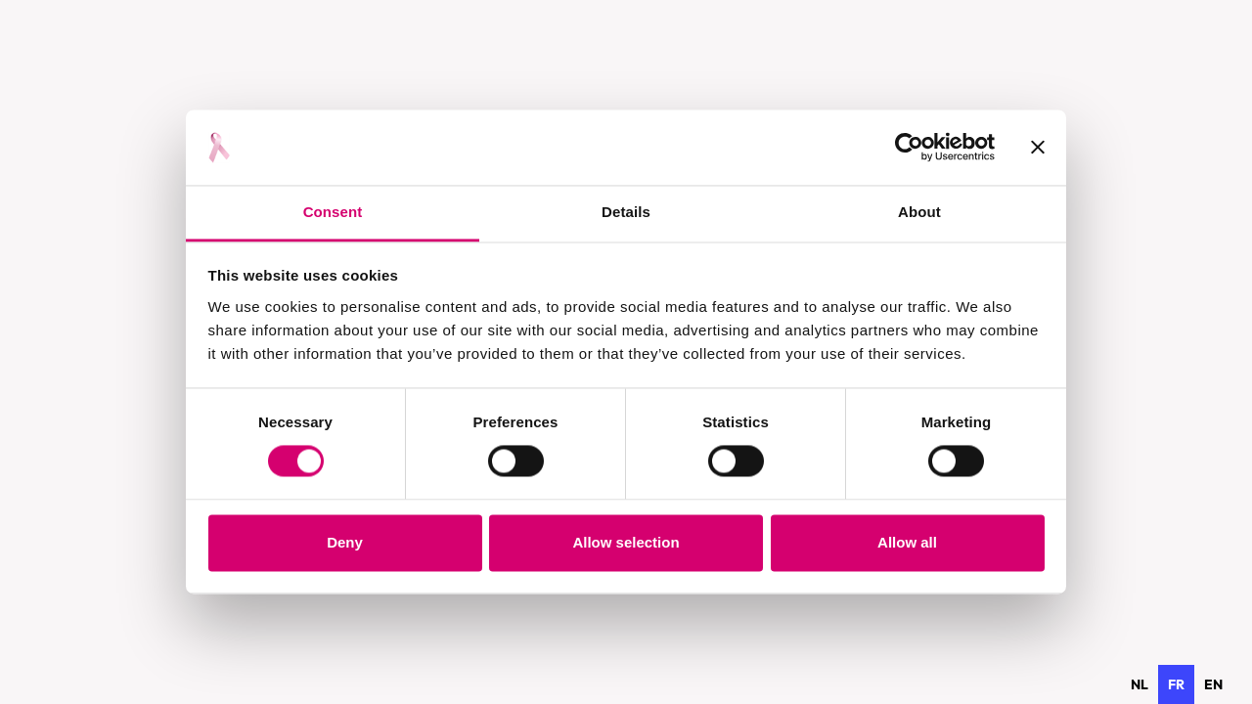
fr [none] (1176, 684)
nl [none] (1139, 684)
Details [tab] (626, 211)
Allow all (907, 542)
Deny (345, 542)
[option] (1139, 684)
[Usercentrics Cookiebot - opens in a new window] (909, 147)
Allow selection (625, 542)
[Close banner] (1038, 147)
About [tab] (919, 211)
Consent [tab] (333, 211)
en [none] (1213, 684)
